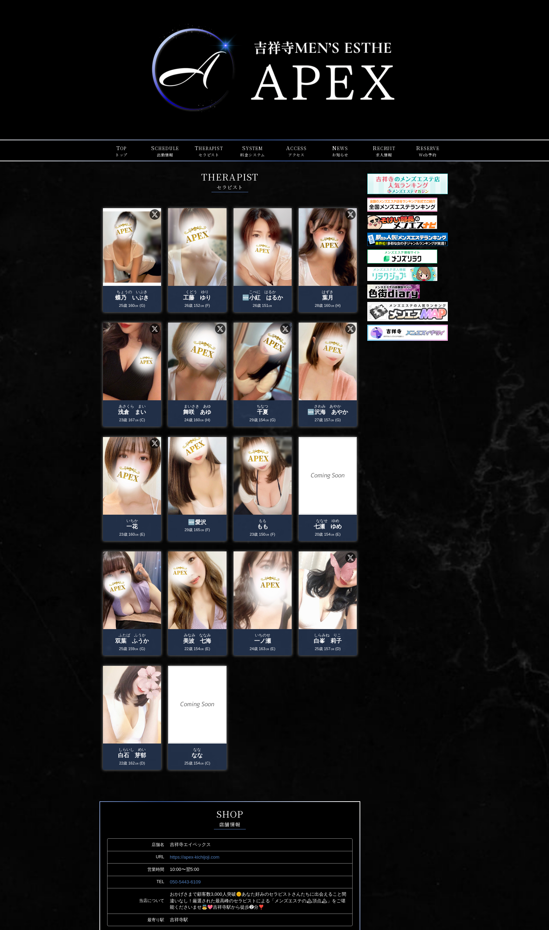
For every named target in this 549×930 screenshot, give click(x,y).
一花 (132, 527)
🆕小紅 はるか (262, 298)
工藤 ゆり (197, 298)
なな (197, 756)
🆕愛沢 (197, 523)
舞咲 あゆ (197, 413)
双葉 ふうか (132, 641)
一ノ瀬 (262, 641)
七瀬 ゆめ (328, 527)
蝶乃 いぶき (132, 298)
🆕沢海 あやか (327, 413)
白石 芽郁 (132, 756)
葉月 (327, 298)
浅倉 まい (132, 413)
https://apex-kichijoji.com (195, 857)
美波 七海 (197, 641)
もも (262, 527)
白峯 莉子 (328, 641)
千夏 (262, 413)
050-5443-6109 (185, 882)
